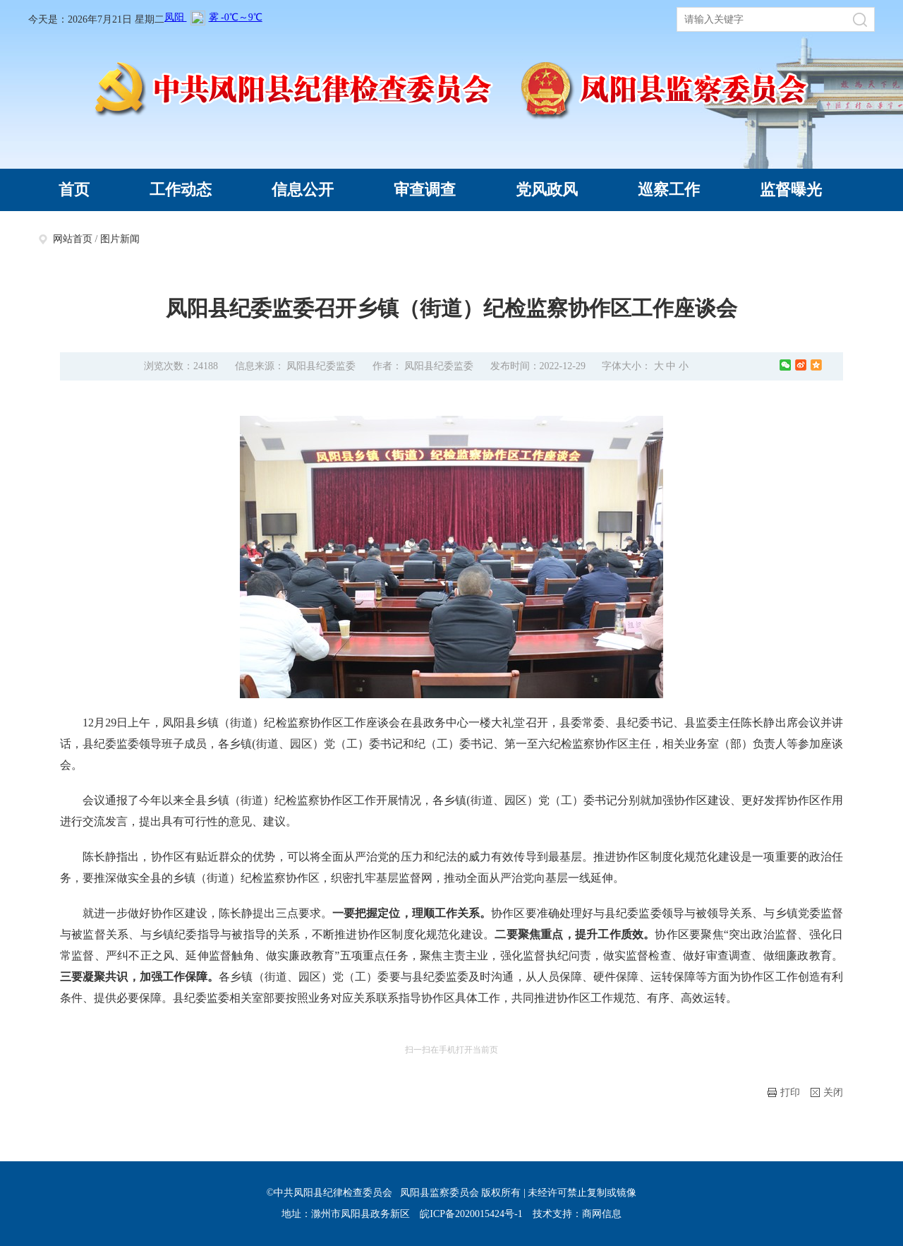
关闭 (827, 1092)
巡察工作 (669, 189)
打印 (784, 1092)
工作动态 (181, 189)
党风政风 (547, 189)
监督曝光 (791, 189)
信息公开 (303, 189)
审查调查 (425, 189)
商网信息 (602, 1214)
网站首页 (72, 239)
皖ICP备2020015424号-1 (471, 1214)
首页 (74, 189)
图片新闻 (120, 239)
